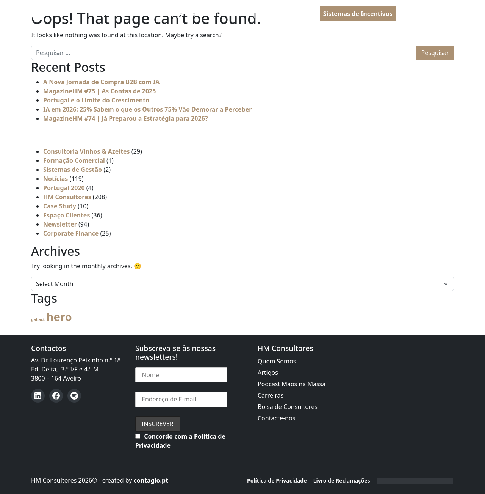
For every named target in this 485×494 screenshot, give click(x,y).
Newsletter (60, 224)
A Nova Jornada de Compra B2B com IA (101, 82)
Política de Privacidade (277, 480)
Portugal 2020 (64, 188)
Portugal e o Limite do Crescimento (96, 100)
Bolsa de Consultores (288, 407)
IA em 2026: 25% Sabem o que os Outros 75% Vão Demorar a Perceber (147, 109)
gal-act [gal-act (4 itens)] (38, 319)
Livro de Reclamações (341, 480)
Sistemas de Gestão (72, 169)
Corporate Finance (71, 233)
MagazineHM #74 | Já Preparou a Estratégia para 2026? (125, 118)
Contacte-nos (276, 418)
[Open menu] (448, 14)
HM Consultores (67, 197)
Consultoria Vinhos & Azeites (86, 151)
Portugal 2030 (213, 14)
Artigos (268, 372)
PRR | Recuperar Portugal (278, 14)
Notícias (55, 179)
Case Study (59, 206)
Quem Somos (277, 361)
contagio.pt (150, 480)
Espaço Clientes (66, 215)
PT (410, 14)
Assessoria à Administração (144, 14)
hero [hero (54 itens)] (59, 316)
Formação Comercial (74, 160)
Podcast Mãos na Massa (291, 384)
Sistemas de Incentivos (358, 13)
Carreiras (270, 395)
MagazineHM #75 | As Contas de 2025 (99, 91)
